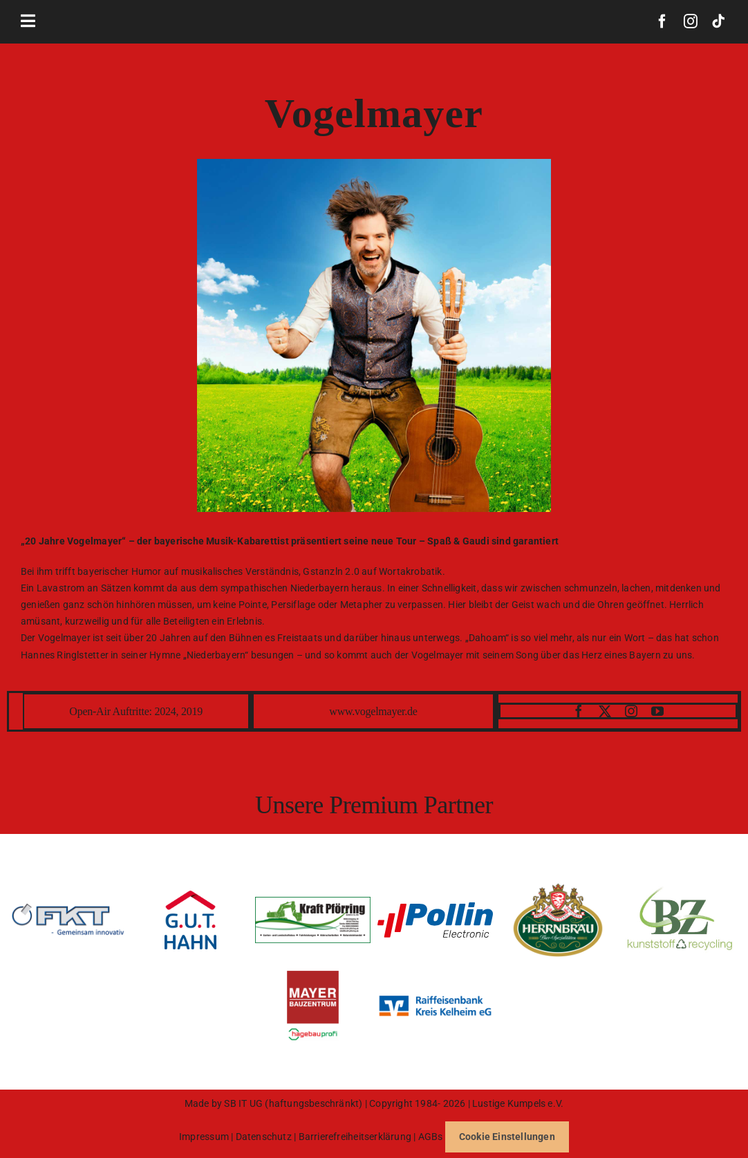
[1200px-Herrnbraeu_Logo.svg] (558, 887)
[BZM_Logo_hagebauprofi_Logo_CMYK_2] (313, 975)
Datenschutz (264, 1136)
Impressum (204, 1136)
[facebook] (662, 21)
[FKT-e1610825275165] (68, 907)
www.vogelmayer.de (373, 711)
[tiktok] (718, 21)
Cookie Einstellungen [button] (507, 1136)
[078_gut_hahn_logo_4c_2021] (190, 895)
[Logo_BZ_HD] (680, 887)
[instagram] (691, 21)
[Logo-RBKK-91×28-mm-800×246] (435, 992)
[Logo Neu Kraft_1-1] (313, 901)
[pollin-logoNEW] (435, 907)
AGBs (430, 1136)
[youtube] (657, 711)
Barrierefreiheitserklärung (356, 1136)
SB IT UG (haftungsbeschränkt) (294, 1103)
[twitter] (605, 711)
